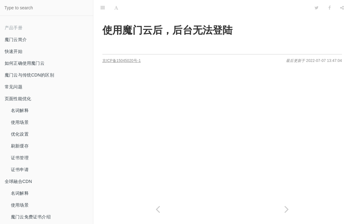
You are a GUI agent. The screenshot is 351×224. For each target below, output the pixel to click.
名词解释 (20, 110)
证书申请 (20, 169)
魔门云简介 (16, 39)
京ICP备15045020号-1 (121, 60)
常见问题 (13, 86)
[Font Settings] (116, 8)
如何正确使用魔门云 (24, 63)
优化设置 (20, 134)
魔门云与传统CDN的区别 (29, 74)
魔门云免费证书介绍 (31, 216)
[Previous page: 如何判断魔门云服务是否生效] (157, 209)
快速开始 (13, 51)
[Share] (342, 8)
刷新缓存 (20, 145)
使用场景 (20, 122)
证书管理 (20, 157)
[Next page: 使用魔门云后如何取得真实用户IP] (286, 209)
